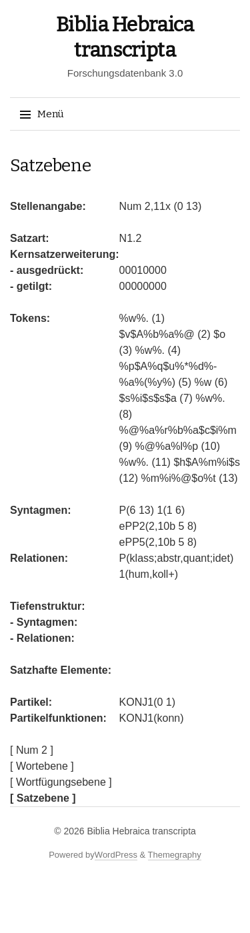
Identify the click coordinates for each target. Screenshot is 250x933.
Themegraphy (174, 855)
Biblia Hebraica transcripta (141, 831)
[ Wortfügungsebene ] (61, 782)
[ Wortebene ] (42, 766)
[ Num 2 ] (31, 750)
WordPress (116, 855)
